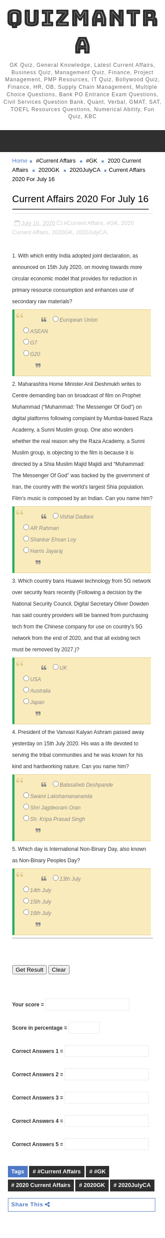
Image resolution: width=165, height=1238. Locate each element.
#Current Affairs (56, 160)
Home (20, 160)
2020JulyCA (85, 170)
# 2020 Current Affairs (41, 1185)
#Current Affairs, (84, 223)
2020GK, (63, 232)
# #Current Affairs (57, 1171)
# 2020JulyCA (132, 1185)
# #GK (97, 1171)
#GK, (113, 223)
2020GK (48, 170)
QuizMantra (82, 31)
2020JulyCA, (92, 232)
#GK (91, 160)
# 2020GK (92, 1185)
